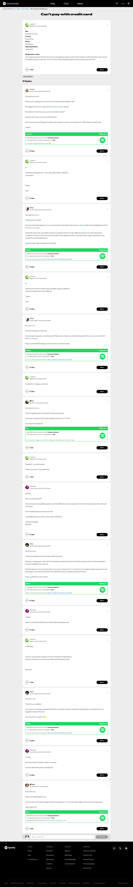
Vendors (49, 868)
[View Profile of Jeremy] (32, 89)
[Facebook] (126, 848)
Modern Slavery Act (74, 883)
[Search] (117, 3)
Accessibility (62, 883)
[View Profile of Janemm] (32, 24)
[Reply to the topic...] (62, 837)
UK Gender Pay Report (99, 883)
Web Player (68, 855)
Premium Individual (89, 851)
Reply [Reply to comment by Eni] (102, 448)
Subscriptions (25, 9)
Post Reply (102, 837)
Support (67, 851)
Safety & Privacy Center (17, 883)
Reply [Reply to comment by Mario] (102, 601)
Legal (6, 883)
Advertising (50, 859)
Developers (50, 855)
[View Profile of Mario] (32, 544)
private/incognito (57, 107)
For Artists (49, 851)
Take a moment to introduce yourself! (59, 259)
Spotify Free (87, 868)
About (30, 851)
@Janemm (35, 96)
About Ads (53, 883)
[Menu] (128, 3)
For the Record (32, 859)
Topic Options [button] (27, 76)
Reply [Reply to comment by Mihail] (102, 267)
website (81, 225)
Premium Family (88, 859)
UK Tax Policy (86, 883)
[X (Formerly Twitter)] (120, 848)
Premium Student (89, 864)
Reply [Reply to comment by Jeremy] (102, 151)
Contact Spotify (70, 864)
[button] (107, 25)
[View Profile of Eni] (32, 401)
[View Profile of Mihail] (32, 208)
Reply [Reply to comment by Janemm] (102, 70)
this (65, 418)
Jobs (29, 855)
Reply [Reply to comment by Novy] (102, 829)
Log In (123, 3)
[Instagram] (114, 848)
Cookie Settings (42, 883)
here (64, 802)
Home (13, 9)
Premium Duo (87, 855)
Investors (49, 864)
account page (34, 228)
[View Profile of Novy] (33, 784)
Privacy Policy (30, 883)
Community (11, 3)
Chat (66, 3)
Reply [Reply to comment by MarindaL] (102, 535)
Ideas (80, 3)
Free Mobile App (70, 859)
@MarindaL (32, 551)
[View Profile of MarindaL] (33, 486)
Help (52, 3)
